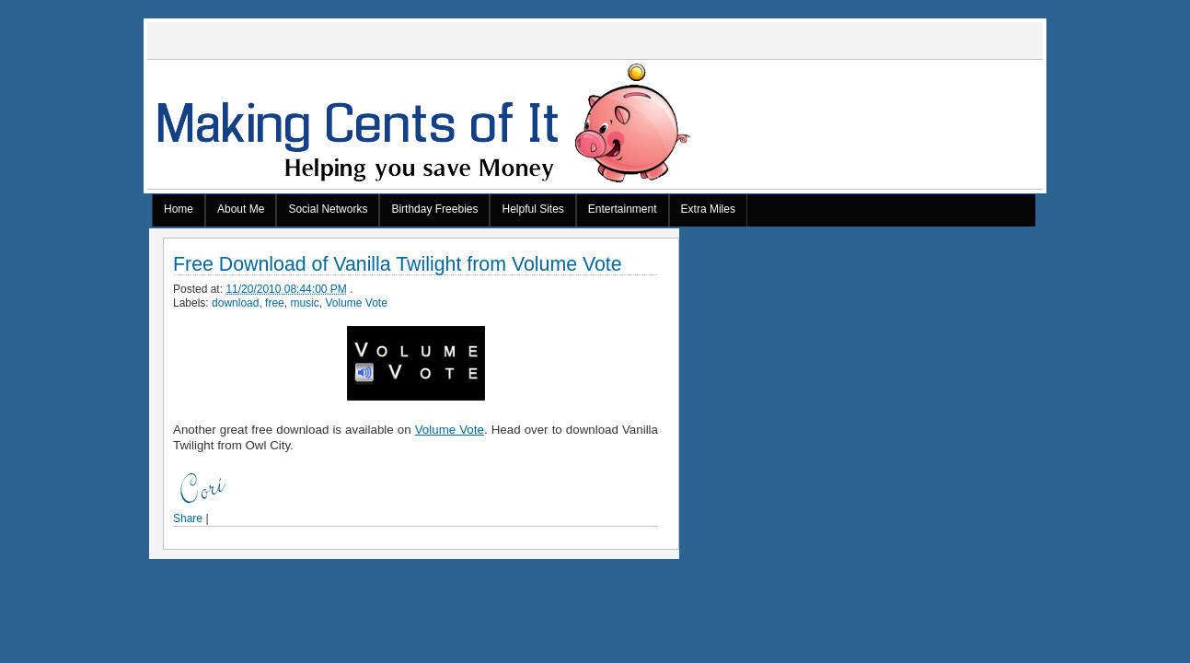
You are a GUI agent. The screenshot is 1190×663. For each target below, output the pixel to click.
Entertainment (622, 209)
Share (187, 518)
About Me (240, 209)
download (235, 303)
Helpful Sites (532, 209)
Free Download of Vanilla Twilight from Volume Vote (397, 264)
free (274, 303)
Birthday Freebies (434, 209)
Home (178, 209)
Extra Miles (708, 209)
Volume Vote (356, 303)
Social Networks (327, 209)
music (304, 303)
